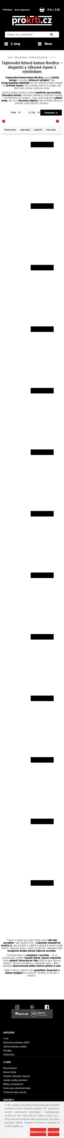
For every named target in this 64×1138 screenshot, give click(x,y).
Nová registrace (22, 10)
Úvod (10, 57)
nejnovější (51, 129)
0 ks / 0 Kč (53, 9)
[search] (55, 34)
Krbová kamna (21, 57)
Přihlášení (8, 10)
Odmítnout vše (38, 1131)
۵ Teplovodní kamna (38, 57)
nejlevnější (25, 129)
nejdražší (38, 129)
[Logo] (32, 20)
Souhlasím (53, 1131)
